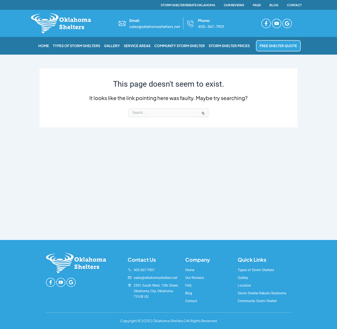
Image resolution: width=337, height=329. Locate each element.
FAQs (257, 5)
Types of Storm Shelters (76, 45)
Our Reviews (234, 5)
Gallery (112, 45)
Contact (294, 5)
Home (43, 45)
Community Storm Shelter (179, 45)
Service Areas (137, 45)
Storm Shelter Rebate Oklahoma (188, 5)
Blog (274, 5)
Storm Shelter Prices (229, 45)
